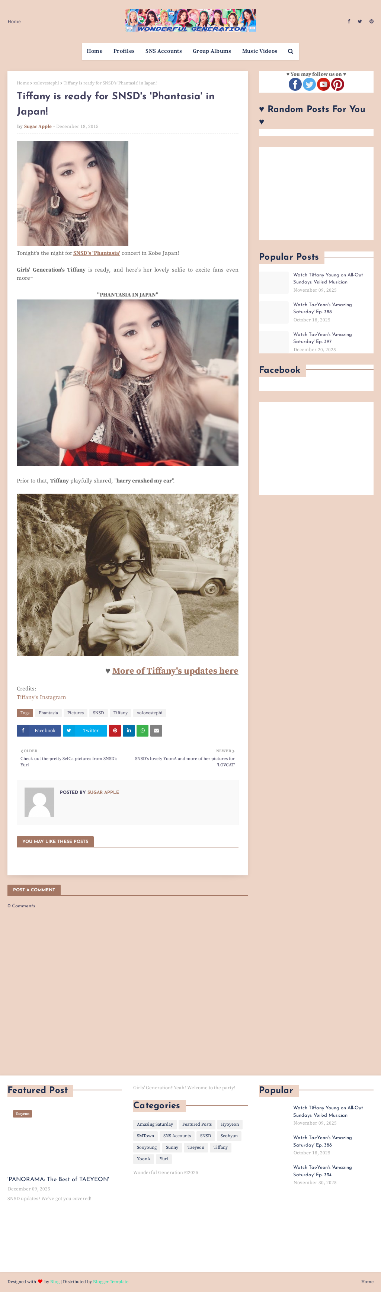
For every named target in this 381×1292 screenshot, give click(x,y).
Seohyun (229, 1136)
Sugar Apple (38, 126)
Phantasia (48, 713)
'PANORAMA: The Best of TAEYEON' (58, 1180)
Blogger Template (110, 1282)
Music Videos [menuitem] (260, 51)
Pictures (75, 713)
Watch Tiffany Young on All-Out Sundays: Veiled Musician (328, 279)
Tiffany (120, 713)
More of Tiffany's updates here (175, 671)
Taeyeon (196, 1147)
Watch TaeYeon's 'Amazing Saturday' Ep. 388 (322, 308)
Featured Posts (197, 1124)
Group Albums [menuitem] (212, 51)
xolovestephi (46, 83)
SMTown (145, 1136)
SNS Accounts (177, 1136)
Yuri (164, 1159)
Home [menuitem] (95, 51)
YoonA (143, 1159)
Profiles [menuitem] (124, 51)
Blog (55, 1282)
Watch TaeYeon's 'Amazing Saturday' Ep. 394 (322, 1171)
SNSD (98, 713)
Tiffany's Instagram (41, 697)
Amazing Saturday (155, 1124)
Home (14, 22)
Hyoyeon (230, 1124)
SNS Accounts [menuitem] (163, 51)
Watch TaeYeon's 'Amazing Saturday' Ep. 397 (322, 338)
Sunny (172, 1147)
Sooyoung (147, 1147)
